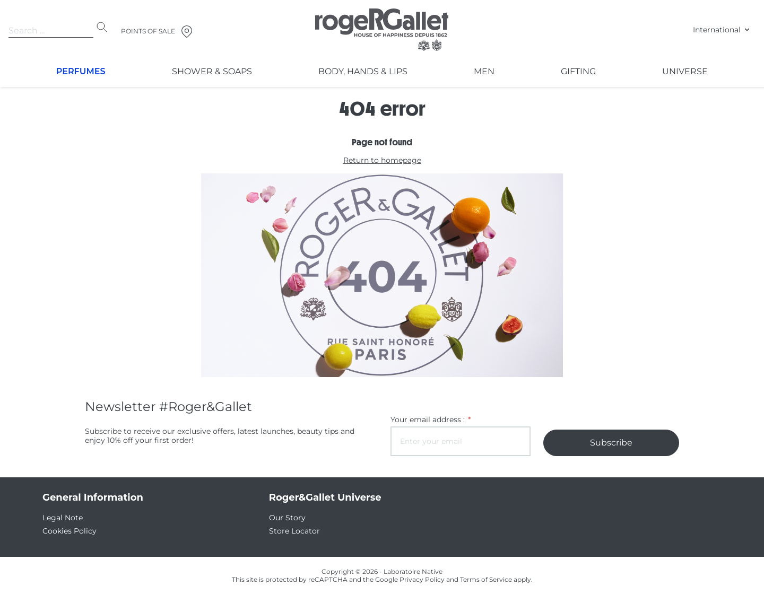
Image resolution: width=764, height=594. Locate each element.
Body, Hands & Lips (362, 71)
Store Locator (291, 531)
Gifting (578, 71)
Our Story (285, 517)
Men (482, 71)
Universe (685, 71)
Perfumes (81, 71)
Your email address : (426, 419)
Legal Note (60, 517)
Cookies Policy (66, 531)
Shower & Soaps (211, 71)
